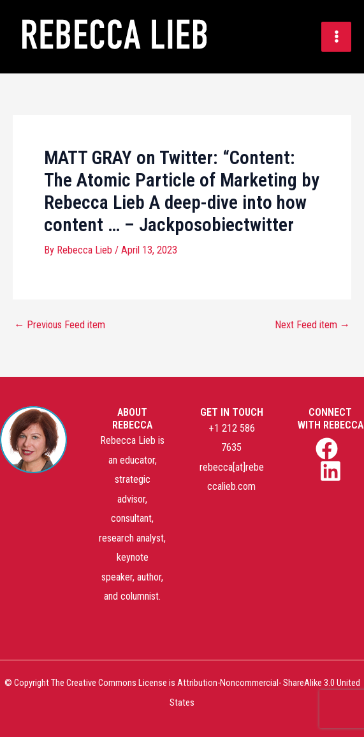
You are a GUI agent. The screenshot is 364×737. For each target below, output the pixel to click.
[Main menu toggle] (336, 37)
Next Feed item (312, 325)
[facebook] (328, 448)
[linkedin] (332, 471)
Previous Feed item (59, 325)
